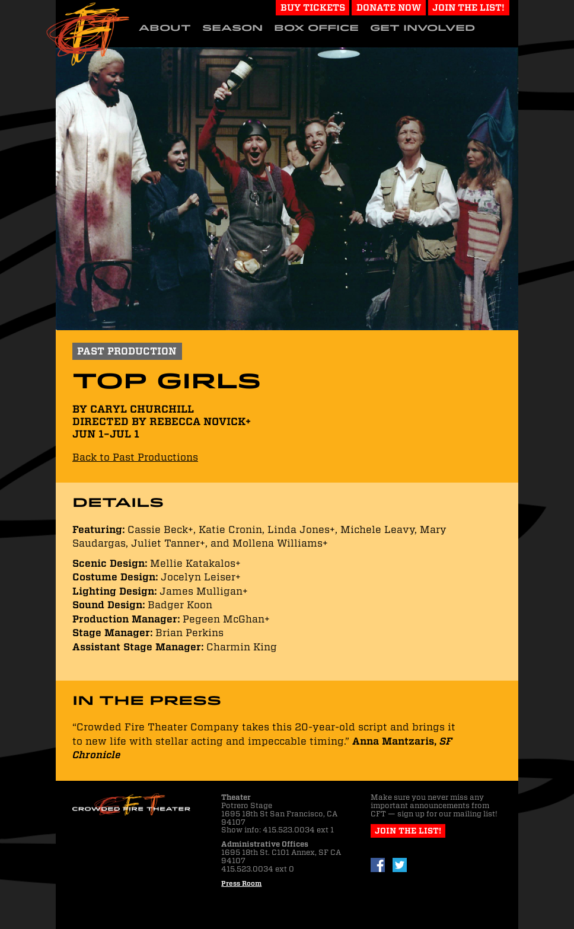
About (165, 28)
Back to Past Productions (135, 457)
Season (232, 28)
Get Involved (422, 28)
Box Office (316, 28)
